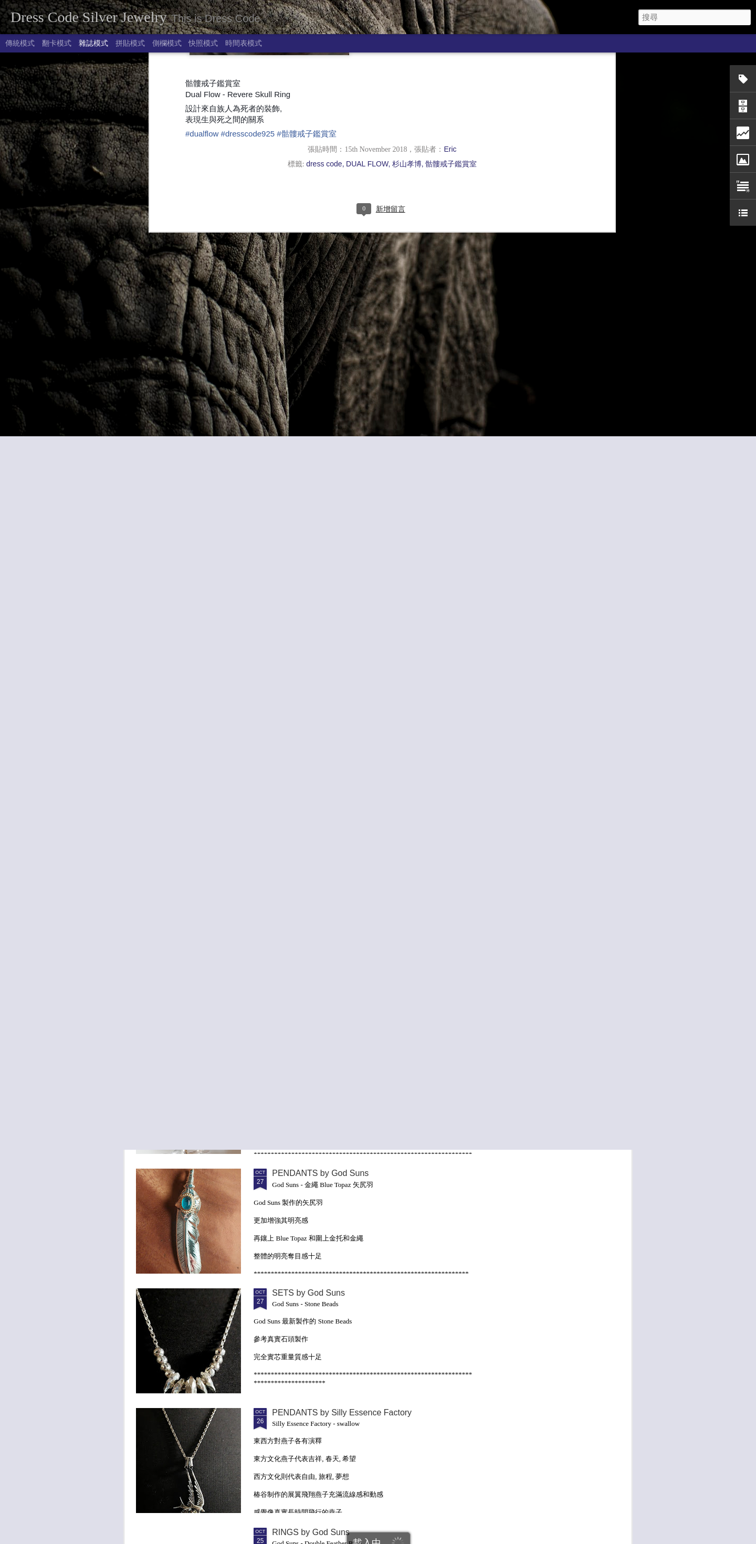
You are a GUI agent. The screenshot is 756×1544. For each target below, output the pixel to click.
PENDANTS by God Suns (320, 1173)
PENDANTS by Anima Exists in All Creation (195, 850)
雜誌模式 (93, 43)
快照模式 (203, 43)
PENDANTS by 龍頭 (441, 845)
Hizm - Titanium (301, 933)
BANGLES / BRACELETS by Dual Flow (567, 854)
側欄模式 (167, 43)
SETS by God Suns (308, 1292)
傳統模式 (20, 43)
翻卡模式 (56, 43)
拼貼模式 (130, 43)
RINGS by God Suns (311, 1532)
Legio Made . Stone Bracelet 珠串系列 (343, 1053)
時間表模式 (243, 43)
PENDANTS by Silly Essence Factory (342, 1412)
